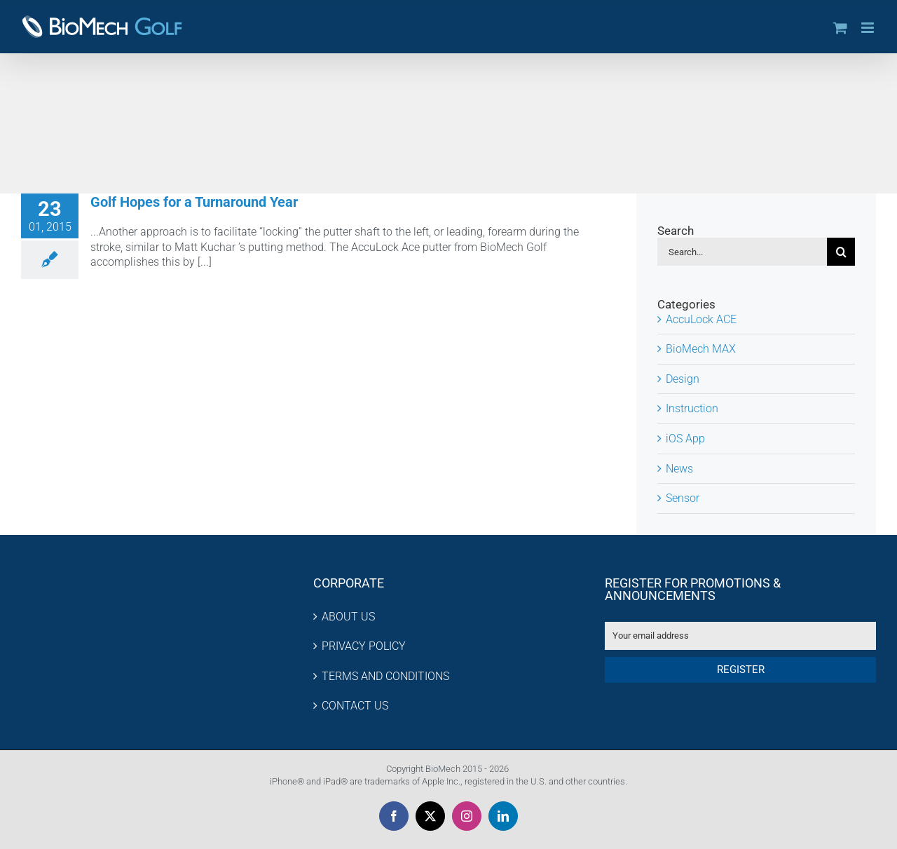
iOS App (685, 438)
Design (682, 379)
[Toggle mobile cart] (840, 27)
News (679, 468)
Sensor (682, 498)
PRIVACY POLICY (364, 646)
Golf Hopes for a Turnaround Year (194, 201)
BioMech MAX (701, 348)
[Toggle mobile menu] (868, 27)
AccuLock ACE (701, 319)
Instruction (692, 408)
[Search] (841, 252)
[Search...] (742, 252)
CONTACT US (355, 705)
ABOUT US (348, 616)
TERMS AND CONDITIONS (385, 676)
